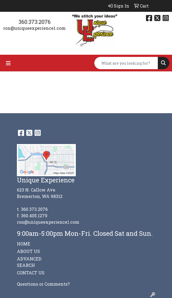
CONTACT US (30, 272)
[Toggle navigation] (8, 63)
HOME (23, 244)
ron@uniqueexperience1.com (34, 28)
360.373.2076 (34, 21)
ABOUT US (28, 251)
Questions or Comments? (43, 284)
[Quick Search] (126, 63)
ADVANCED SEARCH (29, 262)
